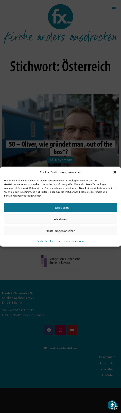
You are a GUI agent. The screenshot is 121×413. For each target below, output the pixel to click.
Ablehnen (60, 219)
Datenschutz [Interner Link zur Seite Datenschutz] (63, 241)
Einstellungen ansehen (60, 230)
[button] (115, 172)
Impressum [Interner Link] (78, 241)
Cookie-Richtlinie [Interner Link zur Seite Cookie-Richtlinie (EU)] (46, 241)
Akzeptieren (61, 207)
